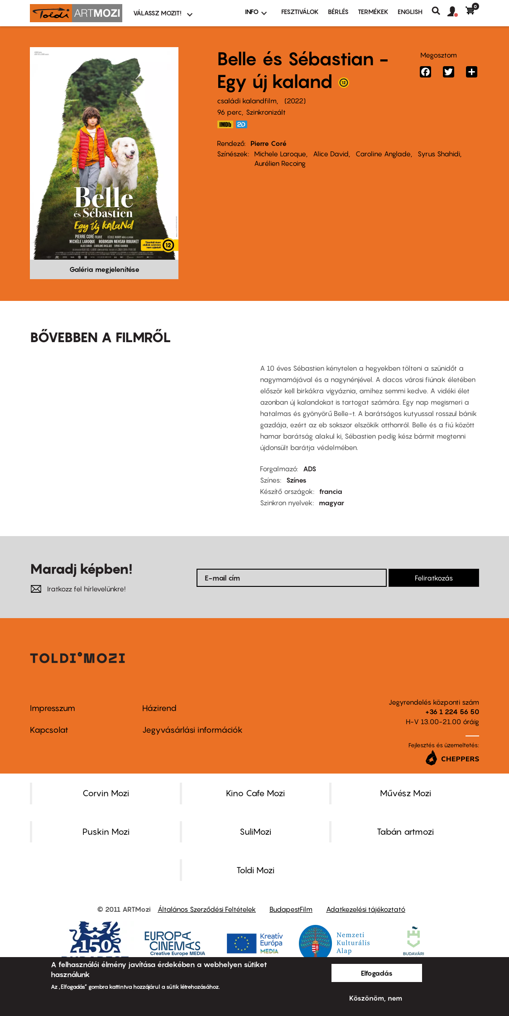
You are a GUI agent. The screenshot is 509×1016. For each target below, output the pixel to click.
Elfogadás (377, 973)
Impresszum (52, 708)
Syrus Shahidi (439, 154)
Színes (296, 480)
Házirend (159, 708)
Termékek (373, 11)
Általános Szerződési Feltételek (207, 909)
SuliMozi (255, 832)
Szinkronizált (266, 112)
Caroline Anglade (383, 154)
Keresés (439, 10)
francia (330, 491)
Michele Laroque (280, 154)
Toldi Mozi (255, 870)
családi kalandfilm (247, 101)
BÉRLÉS (338, 11)
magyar (331, 502)
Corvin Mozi (105, 793)
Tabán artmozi (405, 832)
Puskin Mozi (106, 832)
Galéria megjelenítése (104, 269)
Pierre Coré (268, 143)
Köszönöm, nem (375, 998)
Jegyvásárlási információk (192, 730)
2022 (295, 101)
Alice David (331, 154)
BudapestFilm (290, 909)
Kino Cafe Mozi (255, 793)
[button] (456, 12)
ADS (309, 468)
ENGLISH (410, 11)
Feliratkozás (434, 578)
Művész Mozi (405, 793)
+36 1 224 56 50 (452, 711)
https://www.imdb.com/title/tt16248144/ (225, 124)
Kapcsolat (49, 730)
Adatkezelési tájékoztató (365, 909)
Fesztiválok (300, 11)
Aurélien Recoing (280, 163)
